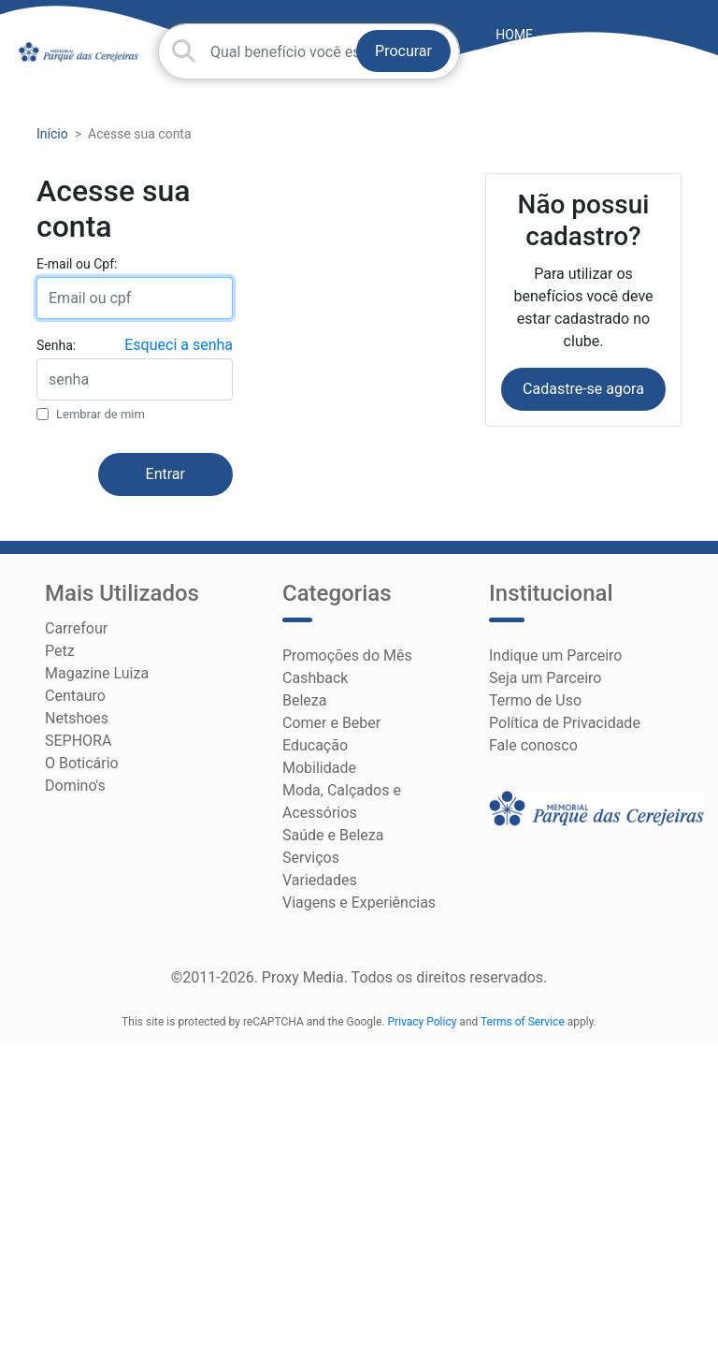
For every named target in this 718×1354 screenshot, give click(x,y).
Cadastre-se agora (583, 389)
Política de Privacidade (564, 723)
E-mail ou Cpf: (76, 263)
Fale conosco (533, 745)
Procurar (403, 51)
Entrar (165, 474)
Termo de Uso (535, 700)
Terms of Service (523, 1021)
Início (52, 133)
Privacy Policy (422, 1021)
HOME (514, 34)
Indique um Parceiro (555, 655)
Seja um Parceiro (545, 678)
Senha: (56, 345)
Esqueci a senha (178, 345)
